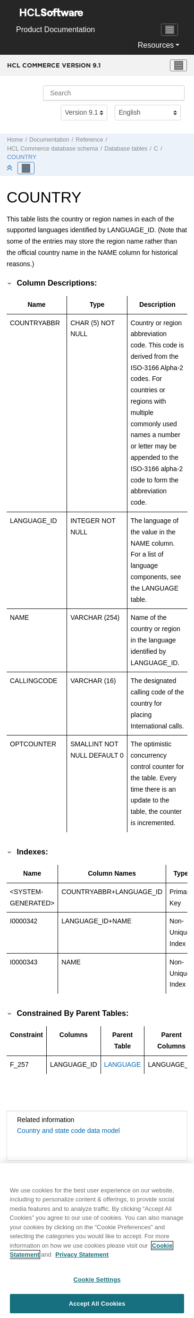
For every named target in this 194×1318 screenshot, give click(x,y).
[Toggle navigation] (169, 30)
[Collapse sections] (10, 168)
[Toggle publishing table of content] (25, 168)
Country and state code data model (68, 1130)
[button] (10, 283)
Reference (89, 139)
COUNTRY (21, 157)
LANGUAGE (122, 1064)
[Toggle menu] (178, 65)
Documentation (49, 139)
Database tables (125, 148)
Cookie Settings (96, 1284)
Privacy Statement (82, 1259)
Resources (156, 45)
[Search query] (114, 93)
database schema (52, 148)
